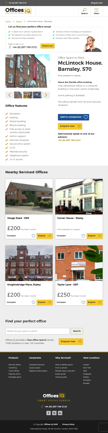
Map (9, 56)
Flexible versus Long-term (65, 371)
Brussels (86, 383)
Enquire (44, 236)
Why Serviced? (63, 358)
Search (19, 21)
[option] (27, 71)
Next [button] (46, 95)
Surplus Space (34, 368)
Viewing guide (61, 377)
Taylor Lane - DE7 (67, 285)
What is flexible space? (64, 365)
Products (13, 358)
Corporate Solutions (36, 365)
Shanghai (87, 380)
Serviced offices (15, 365)
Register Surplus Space (38, 371)
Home (8, 21)
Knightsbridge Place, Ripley (24, 285)
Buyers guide (60, 374)
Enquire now (71, 342)
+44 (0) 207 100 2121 (69, 140)
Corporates (35, 358)
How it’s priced (61, 368)
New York (87, 368)
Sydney (86, 377)
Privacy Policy (68, 424)
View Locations (91, 358)
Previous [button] (9, 95)
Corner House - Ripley (70, 218)
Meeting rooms (14, 374)
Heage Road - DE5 (18, 218)
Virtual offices (14, 371)
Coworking (13, 368)
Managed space (15, 377)
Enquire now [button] (47, 46)
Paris (85, 371)
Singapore (87, 374)
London (86, 365)
